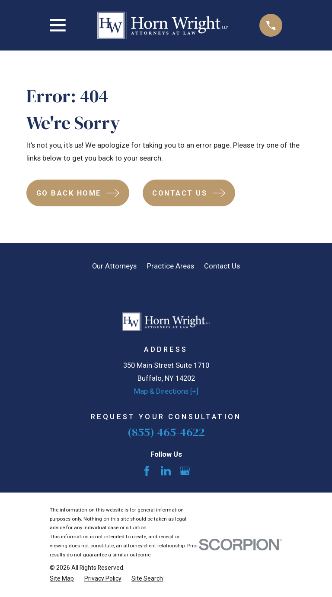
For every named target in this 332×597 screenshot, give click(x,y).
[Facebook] (147, 471)
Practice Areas (170, 266)
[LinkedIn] (166, 471)
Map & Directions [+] (166, 391)
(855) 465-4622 (166, 432)
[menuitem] (62, 578)
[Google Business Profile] (185, 471)
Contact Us (222, 266)
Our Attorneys (114, 266)
